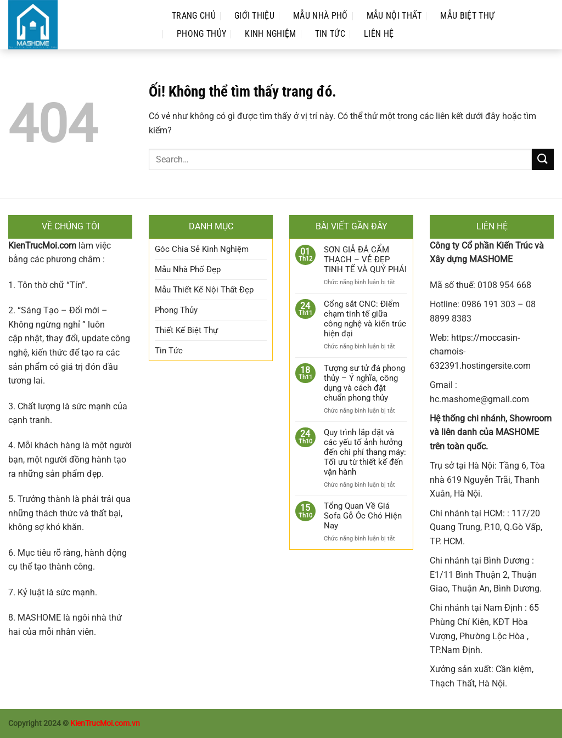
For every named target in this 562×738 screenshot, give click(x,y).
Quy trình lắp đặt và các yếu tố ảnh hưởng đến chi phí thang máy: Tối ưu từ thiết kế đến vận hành (365, 452)
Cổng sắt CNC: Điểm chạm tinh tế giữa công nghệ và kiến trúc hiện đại (365, 319)
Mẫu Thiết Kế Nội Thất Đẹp (204, 290)
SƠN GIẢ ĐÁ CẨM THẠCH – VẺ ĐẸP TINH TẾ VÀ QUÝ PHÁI (365, 259)
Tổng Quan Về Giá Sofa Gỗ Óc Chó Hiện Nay (363, 516)
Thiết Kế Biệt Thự (186, 330)
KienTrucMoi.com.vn (105, 723)
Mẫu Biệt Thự (467, 15)
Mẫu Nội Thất (394, 15)
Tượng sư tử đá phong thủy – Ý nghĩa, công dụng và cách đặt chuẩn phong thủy (364, 383)
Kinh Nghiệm (270, 34)
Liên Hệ (379, 34)
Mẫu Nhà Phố (320, 15)
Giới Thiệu (254, 15)
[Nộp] (543, 159)
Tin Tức (330, 34)
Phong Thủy (201, 34)
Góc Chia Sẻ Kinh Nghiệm (202, 249)
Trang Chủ (194, 15)
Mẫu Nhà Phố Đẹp (188, 269)
